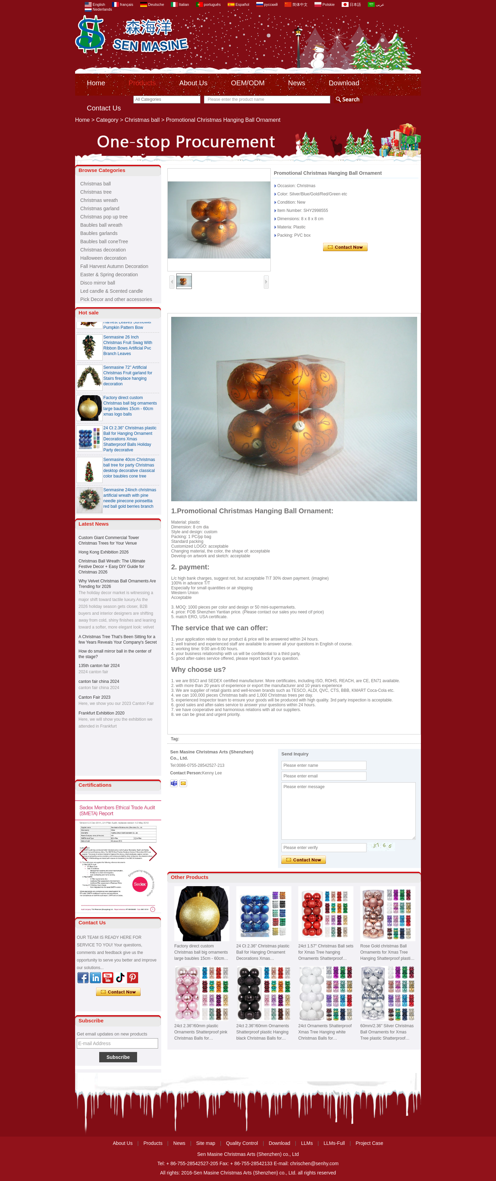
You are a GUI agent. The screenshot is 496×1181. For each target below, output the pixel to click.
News (296, 83)
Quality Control (242, 1143)
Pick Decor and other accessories (116, 299)
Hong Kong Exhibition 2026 (103, 552)
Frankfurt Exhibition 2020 (101, 713)
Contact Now (118, 992)
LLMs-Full (334, 1143)
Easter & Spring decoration (109, 274)
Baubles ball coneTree (104, 241)
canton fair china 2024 (99, 681)
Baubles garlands (98, 233)
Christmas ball (142, 120)
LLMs (307, 1143)
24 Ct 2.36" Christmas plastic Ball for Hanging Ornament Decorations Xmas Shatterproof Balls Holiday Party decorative (129, 442)
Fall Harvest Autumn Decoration (114, 266)
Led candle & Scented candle (111, 291)
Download (344, 83)
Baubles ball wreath (101, 225)
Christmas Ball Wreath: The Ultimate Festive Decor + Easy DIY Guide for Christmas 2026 (112, 567)
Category (107, 120)
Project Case (369, 1143)
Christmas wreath (99, 200)
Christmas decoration (103, 250)
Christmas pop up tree (104, 216)
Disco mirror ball (97, 283)
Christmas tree (96, 192)
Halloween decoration (103, 258)
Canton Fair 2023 (95, 697)
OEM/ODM (248, 83)
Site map (205, 1143)
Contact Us (104, 108)
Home (96, 83)
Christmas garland (100, 208)
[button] (153, 853)
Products (142, 83)
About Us (193, 83)
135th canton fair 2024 (99, 665)
